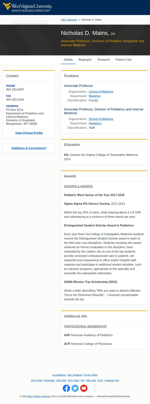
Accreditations (59, 375)
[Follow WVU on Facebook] (66, 388)
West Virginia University (38, 396)
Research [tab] (103, 59)
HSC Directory (69, 19)
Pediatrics (95, 123)
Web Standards (75, 375)
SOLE (100, 380)
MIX (83, 380)
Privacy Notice (91, 375)
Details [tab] (68, 59)
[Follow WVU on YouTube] (83, 388)
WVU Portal (36, 380)
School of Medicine (101, 91)
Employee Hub (112, 380)
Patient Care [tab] (124, 59)
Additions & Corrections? (29, 148)
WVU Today (73, 380)
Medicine (94, 96)
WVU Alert (61, 380)
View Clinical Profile (29, 132)
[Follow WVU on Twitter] (75, 388)
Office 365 (91, 380)
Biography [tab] (85, 59)
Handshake (49, 380)
